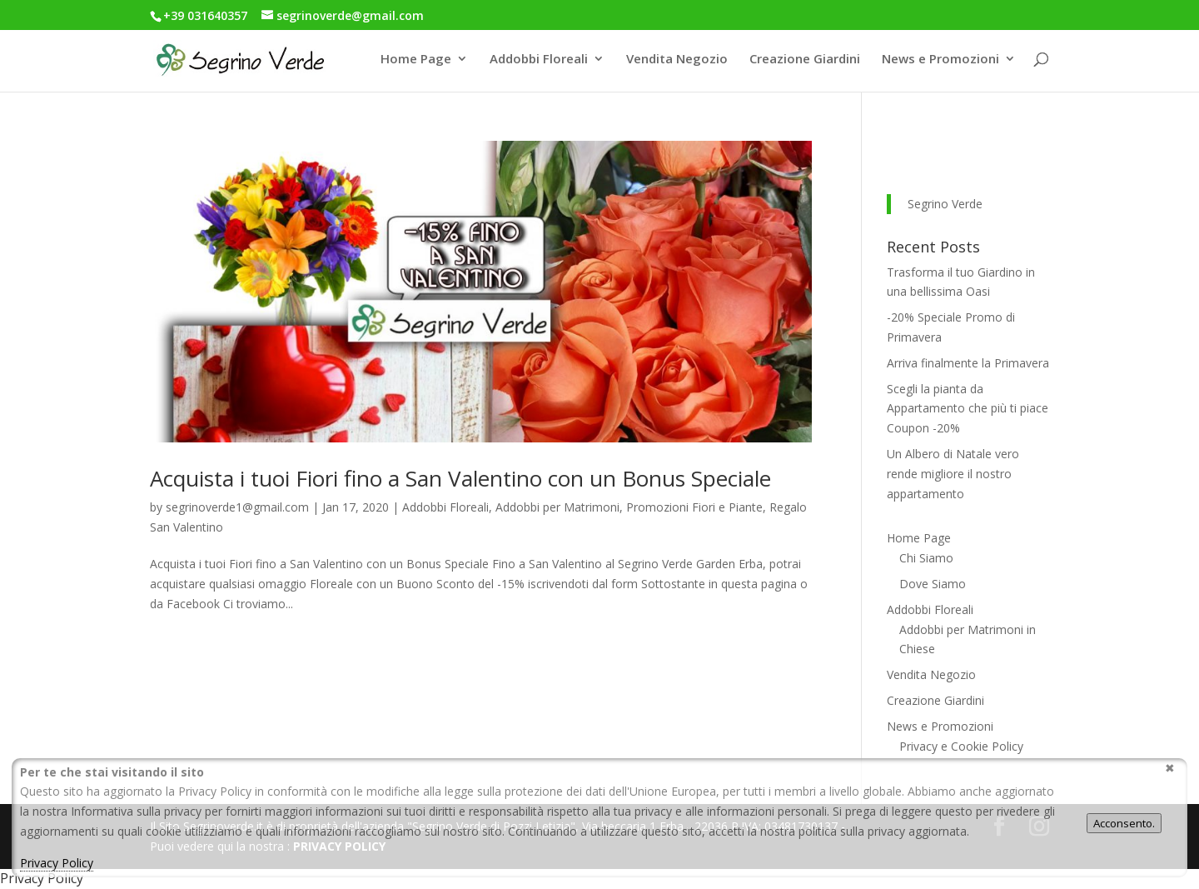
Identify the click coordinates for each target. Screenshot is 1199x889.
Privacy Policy (56, 863)
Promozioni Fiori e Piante (694, 507)
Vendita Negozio (677, 59)
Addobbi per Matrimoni (557, 507)
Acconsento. (1124, 823)
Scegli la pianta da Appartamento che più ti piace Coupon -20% (967, 409)
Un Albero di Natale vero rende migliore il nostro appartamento (953, 474)
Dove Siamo (932, 584)
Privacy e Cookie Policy (961, 746)
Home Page (416, 59)
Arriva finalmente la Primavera (968, 363)
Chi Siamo (926, 558)
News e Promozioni (940, 59)
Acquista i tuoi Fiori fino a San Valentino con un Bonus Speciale (460, 478)
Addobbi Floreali (539, 59)
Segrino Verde (945, 204)
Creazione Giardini (804, 59)
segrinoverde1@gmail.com (237, 507)
